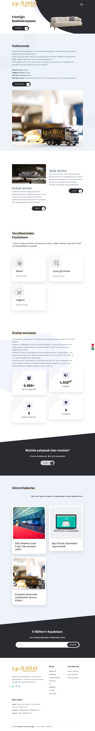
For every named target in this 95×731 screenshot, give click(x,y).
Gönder (73, 647)
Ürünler (40, 209)
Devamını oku (22, 84)
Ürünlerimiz (21, 28)
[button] (81, 4)
